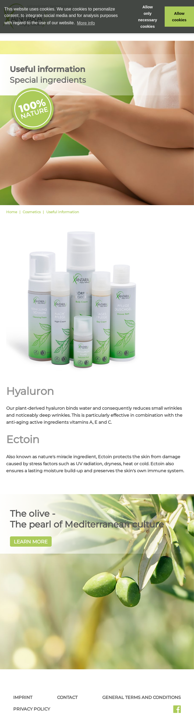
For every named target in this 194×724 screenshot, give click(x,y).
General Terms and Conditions (141, 697)
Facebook (177, 711)
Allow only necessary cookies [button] (147, 17)
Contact (67, 697)
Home (11, 212)
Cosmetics (32, 212)
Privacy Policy (31, 709)
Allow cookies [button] (179, 16)
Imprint (22, 697)
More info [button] (86, 23)
